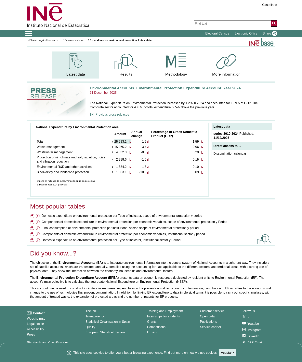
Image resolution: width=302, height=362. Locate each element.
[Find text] (232, 24)
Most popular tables (57, 206)
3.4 (144, 147)
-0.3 (144, 152)
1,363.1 (121, 172)
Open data (207, 316)
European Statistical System (105, 332)
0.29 (196, 152)
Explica (152, 332)
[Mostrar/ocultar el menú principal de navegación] (28, 33)
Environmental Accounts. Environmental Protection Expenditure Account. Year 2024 (165, 88)
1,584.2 (121, 166)
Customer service (212, 311)
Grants (152, 321)
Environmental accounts (77, 40)
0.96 (196, 147)
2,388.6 (121, 159)
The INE (91, 311)
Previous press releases (109, 114)
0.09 (196, 172)
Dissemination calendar (230, 153)
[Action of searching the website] (274, 23)
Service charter (210, 327)
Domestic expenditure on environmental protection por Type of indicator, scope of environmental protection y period (122, 215)
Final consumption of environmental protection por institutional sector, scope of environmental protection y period (120, 228)
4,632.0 (121, 152)
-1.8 (144, 166)
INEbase (32, 40)
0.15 (196, 159)
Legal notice (35, 324)
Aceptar (227, 352)
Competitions (156, 327)
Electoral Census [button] (217, 33)
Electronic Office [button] (245, 33)
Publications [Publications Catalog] (208, 321)
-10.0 (142, 172)
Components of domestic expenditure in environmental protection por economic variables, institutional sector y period (123, 234)
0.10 (196, 166)
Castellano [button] (269, 5)
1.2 (144, 141)
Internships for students (163, 316)
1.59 (196, 141)
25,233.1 (120, 141)
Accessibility (35, 329)
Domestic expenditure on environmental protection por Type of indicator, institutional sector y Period (111, 240)
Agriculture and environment (55, 40)
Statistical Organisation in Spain (107, 321)
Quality (90, 327)
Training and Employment (165, 311)
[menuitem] (75, 65)
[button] (269, 33)
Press (31, 334)
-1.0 (144, 159)
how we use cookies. (203, 352)
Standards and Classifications (48, 342)
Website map (36, 318)
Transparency (95, 316)
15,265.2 (120, 147)
